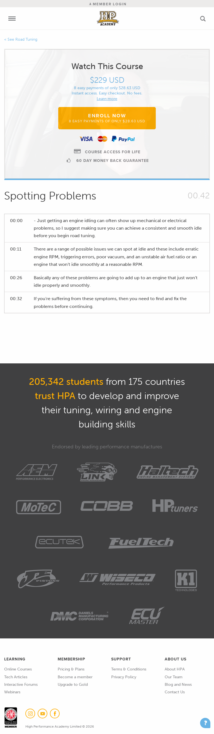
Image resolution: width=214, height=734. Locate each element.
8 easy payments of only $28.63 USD (107, 88)
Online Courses (18, 669)
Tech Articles (15, 677)
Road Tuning (26, 39)
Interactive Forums (21, 684)
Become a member (75, 677)
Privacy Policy (123, 677)
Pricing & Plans (71, 669)
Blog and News (178, 684)
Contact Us (175, 692)
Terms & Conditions (128, 669)
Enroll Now (107, 118)
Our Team (174, 677)
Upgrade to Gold (73, 684)
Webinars (12, 692)
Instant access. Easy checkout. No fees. (107, 93)
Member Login (108, 4)
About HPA (175, 669)
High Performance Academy (108, 18)
